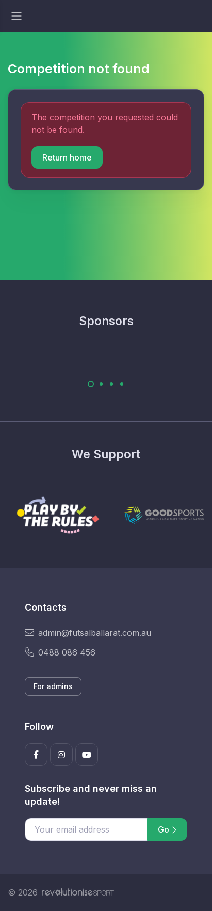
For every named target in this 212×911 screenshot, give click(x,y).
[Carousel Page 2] (101, 384)
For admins (53, 686)
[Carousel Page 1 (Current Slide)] (91, 384)
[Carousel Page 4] (122, 384)
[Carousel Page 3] (111, 384)
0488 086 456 (60, 652)
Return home (67, 157)
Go (167, 829)
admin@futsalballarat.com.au (88, 633)
